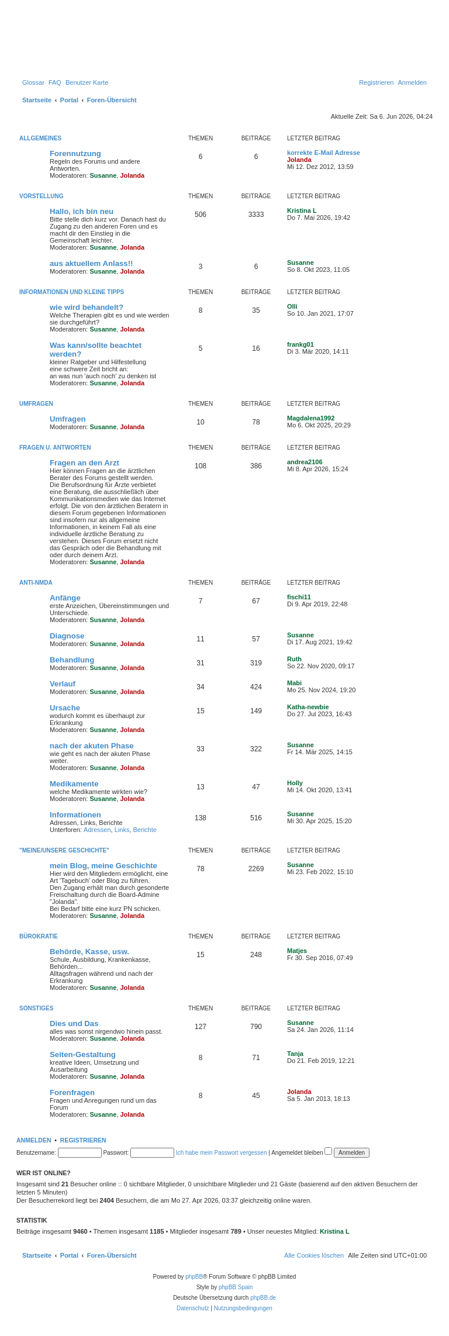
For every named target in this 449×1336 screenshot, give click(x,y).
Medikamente (74, 783)
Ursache (65, 707)
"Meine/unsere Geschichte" (64, 850)
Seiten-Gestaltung (83, 1054)
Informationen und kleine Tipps (71, 292)
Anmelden (33, 1140)
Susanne (103, 175)
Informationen (75, 814)
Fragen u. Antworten (55, 447)
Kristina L (302, 210)
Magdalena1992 (310, 418)
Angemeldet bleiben (301, 1152)
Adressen (97, 829)
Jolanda (132, 175)
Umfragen (36, 404)
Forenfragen (72, 1092)
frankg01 (300, 344)
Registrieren (83, 1140)
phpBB (194, 1276)
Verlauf (62, 683)
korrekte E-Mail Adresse (323, 152)
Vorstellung (41, 196)
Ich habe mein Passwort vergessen (221, 1152)
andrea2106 (305, 461)
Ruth (294, 658)
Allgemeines (40, 138)
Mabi (294, 682)
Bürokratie (38, 936)
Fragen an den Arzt (84, 462)
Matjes (297, 950)
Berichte (145, 829)
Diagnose (67, 635)
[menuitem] (33, 82)
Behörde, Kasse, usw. (89, 951)
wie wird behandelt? (86, 307)
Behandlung (72, 659)
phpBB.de (263, 1297)
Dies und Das (74, 1023)
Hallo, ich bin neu (81, 211)
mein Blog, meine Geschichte (103, 865)
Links (122, 829)
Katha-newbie (308, 706)
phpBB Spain (236, 1287)
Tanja (295, 1053)
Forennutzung (75, 153)
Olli (292, 306)
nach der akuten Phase (92, 745)
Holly (295, 782)
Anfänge (65, 597)
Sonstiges (36, 1008)
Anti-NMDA (36, 582)
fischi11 (299, 596)
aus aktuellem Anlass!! (91, 263)
